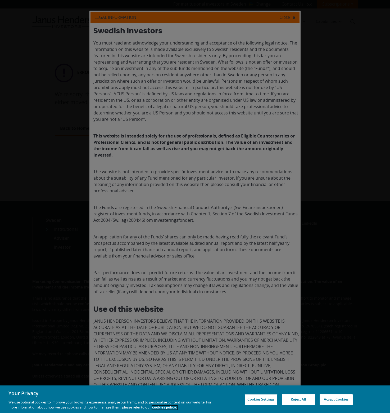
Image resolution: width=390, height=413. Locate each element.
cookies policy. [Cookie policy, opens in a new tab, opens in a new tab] (164, 407)
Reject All (298, 399)
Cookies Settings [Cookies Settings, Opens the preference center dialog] (260, 399)
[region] (195, 399)
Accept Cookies (336, 399)
